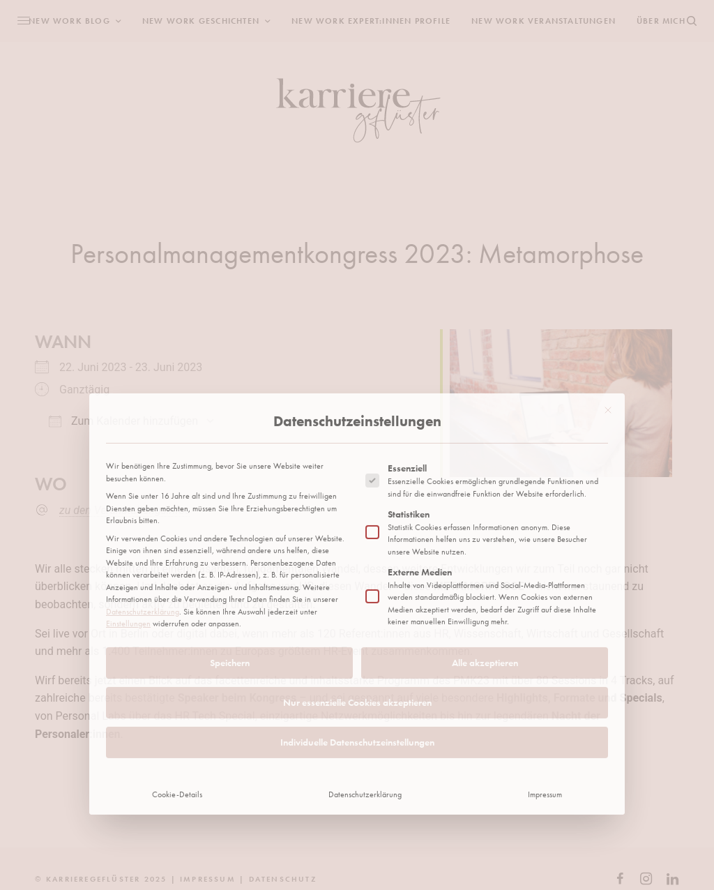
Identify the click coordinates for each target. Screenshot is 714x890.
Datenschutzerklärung (142, 520)
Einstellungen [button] (128, 532)
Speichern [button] (230, 571)
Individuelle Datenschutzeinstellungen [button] (357, 650)
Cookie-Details (177, 703)
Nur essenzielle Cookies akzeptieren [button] (357, 611)
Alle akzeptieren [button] (485, 571)
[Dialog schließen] (608, 319)
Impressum (545, 703)
